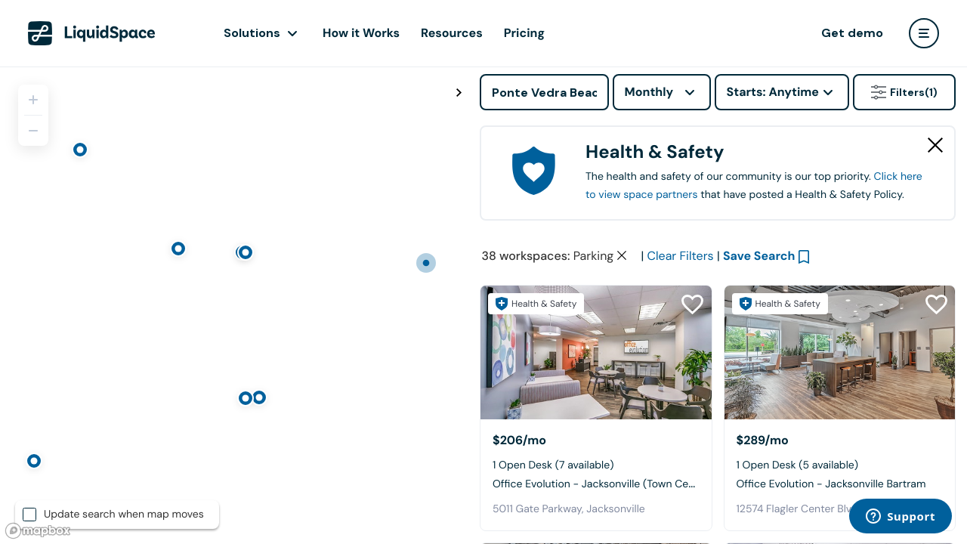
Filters (904, 92)
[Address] (544, 92)
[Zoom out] (33, 131)
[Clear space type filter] (621, 255)
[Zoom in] (33, 100)
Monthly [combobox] (649, 92)
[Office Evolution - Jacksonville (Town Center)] (596, 352)
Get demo (852, 33)
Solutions (252, 33)
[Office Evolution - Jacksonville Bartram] (840, 352)
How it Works (361, 33)
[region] (234, 305)
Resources (452, 33)
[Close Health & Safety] (935, 145)
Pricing (524, 33)
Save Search (759, 256)
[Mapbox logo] (38, 530)
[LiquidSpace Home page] (92, 33)
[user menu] (924, 33)
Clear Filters (680, 256)
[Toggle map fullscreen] (458, 93)
